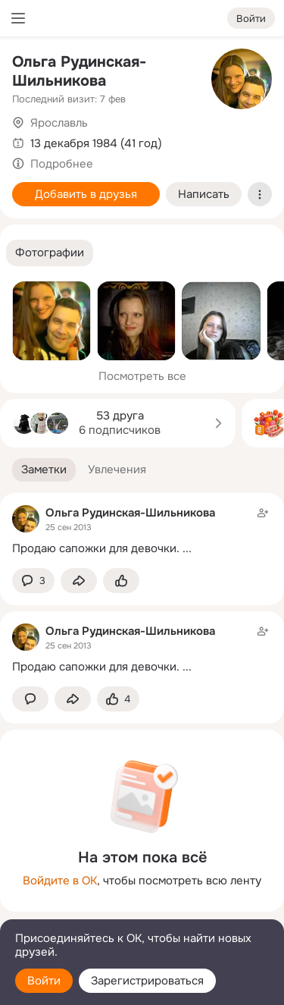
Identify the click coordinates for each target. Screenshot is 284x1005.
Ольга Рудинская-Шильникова (79, 71)
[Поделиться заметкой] (79, 580)
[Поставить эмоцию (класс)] (121, 580)
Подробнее (61, 164)
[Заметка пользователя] (142, 530)
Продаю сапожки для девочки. (95, 548)
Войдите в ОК (60, 880)
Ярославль (59, 122)
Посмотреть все (142, 376)
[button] (49, 253)
